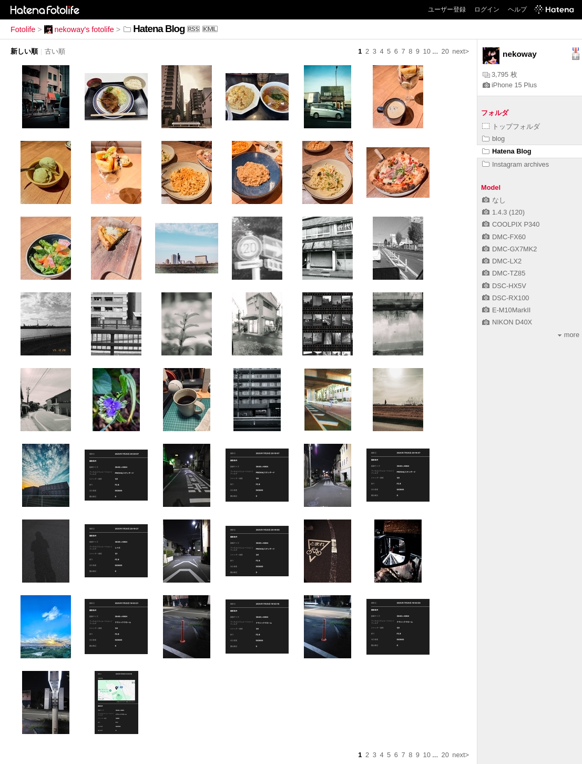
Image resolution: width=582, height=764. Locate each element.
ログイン (486, 9)
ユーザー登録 (447, 9)
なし (494, 200)
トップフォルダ (511, 126)
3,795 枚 (500, 74)
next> (460, 51)
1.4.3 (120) (503, 212)
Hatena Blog (507, 151)
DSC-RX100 (505, 298)
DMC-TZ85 (503, 273)
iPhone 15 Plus (510, 85)
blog (493, 138)
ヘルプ (517, 9)
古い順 (55, 51)
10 (427, 51)
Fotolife (23, 29)
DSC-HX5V (504, 286)
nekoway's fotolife (79, 29)
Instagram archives (515, 164)
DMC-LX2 (502, 261)
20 (445, 51)
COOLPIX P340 (510, 224)
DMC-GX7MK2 (509, 249)
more (568, 335)
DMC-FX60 (504, 237)
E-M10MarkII (506, 310)
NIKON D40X (507, 322)
